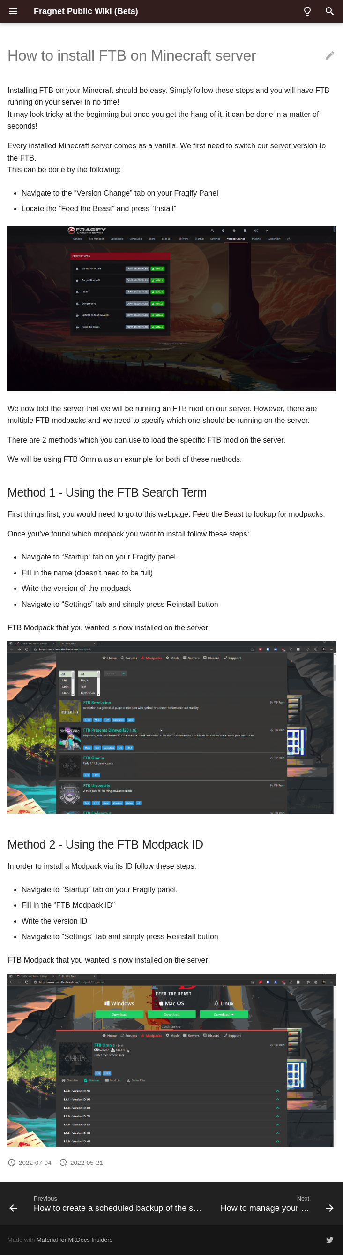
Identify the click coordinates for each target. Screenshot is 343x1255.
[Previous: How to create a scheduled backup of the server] (106, 1203)
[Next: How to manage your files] (276, 1203)
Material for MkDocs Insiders (74, 1239)
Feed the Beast (218, 514)
